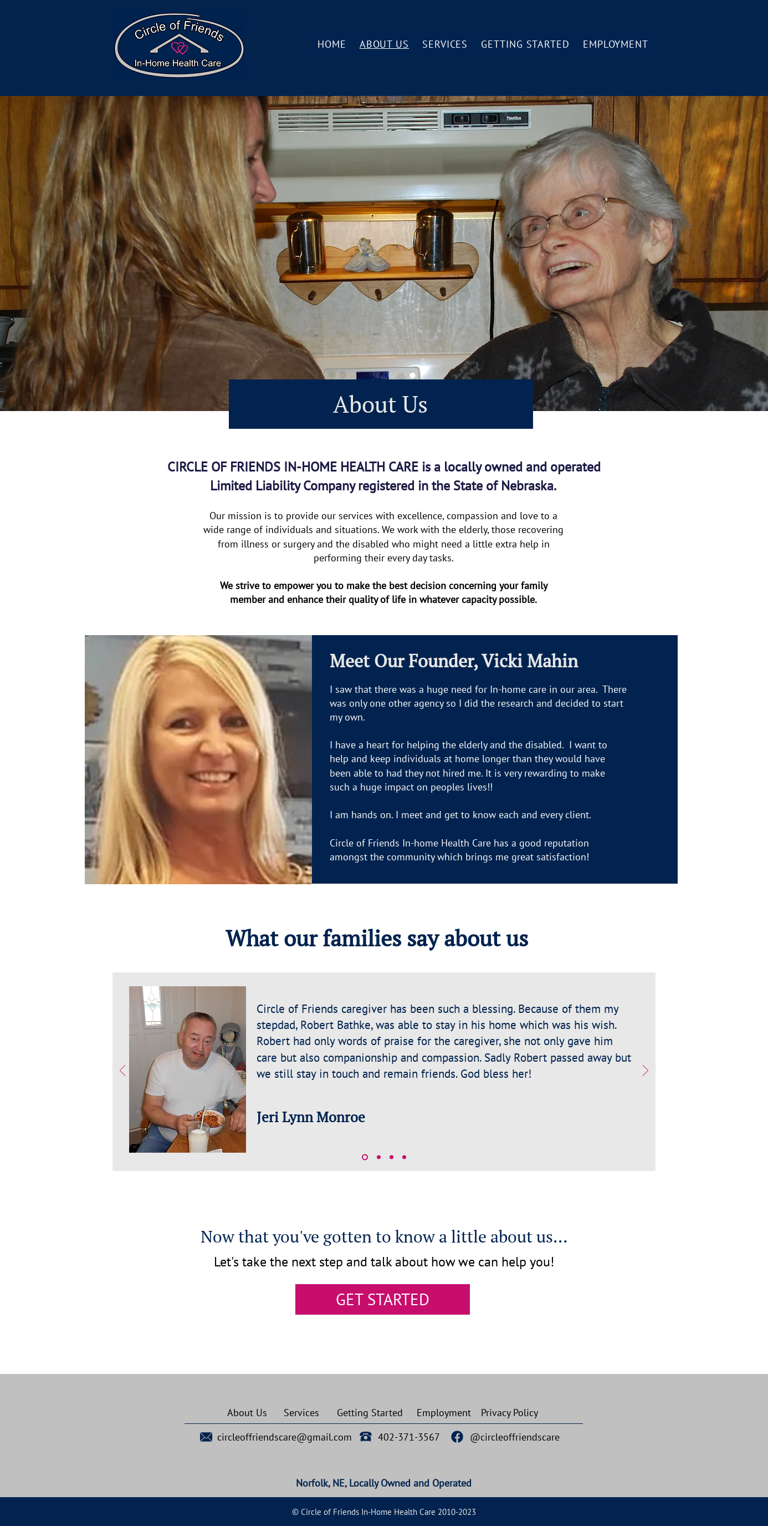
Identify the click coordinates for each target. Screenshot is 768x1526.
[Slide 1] (365, 1157)
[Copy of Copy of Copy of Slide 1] (404, 1157)
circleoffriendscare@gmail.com (284, 1437)
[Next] (645, 1071)
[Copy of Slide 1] (379, 1157)
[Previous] (122, 1071)
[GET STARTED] (382, 1299)
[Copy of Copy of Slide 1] (391, 1157)
